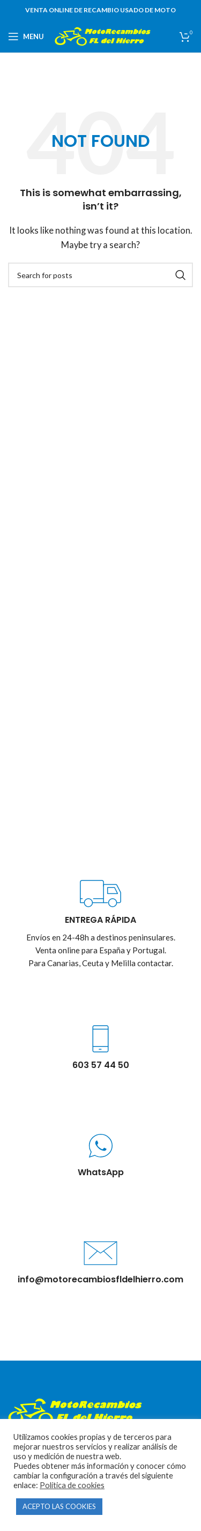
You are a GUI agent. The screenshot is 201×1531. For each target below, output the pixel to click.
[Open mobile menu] (26, 36)
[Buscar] (100, 275)
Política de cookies (72, 1485)
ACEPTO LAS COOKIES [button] (59, 1506)
